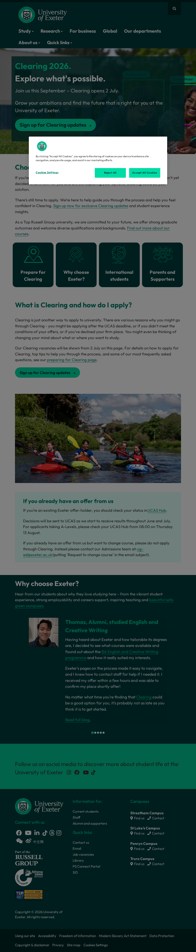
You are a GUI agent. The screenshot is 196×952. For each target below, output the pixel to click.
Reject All (110, 172)
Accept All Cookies (144, 172)
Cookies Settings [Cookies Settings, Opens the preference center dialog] (47, 172)
